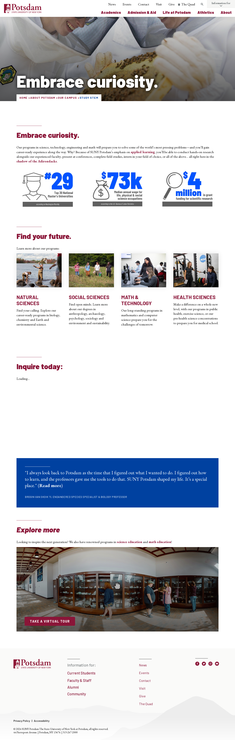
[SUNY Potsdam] (32, 667)
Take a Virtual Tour (50, 621)
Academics (111, 12)
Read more (50, 485)
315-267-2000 (70, 732)
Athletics (205, 12)
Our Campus (67, 97)
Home (24, 97)
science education (129, 542)
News (112, 4)
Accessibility (41, 720)
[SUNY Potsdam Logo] (23, 12)
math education (160, 542)
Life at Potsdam (177, 12)
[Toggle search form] (202, 4)
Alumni (73, 687)
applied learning (143, 152)
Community (76, 694)
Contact (143, 4)
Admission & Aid (142, 12)
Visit (159, 4)
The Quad (188, 4)
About (226, 12)
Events (127, 4)
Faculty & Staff (79, 680)
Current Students (81, 673)
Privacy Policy (21, 720)
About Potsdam (42, 97)
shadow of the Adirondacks (36, 161)
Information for (221, 3)
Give (172, 4)
